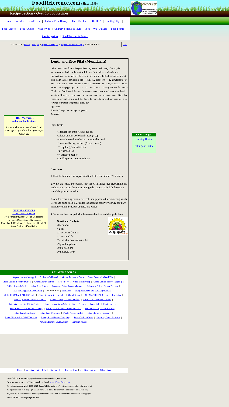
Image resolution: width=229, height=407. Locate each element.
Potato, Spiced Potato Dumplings (55, 317)
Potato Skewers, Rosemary (99, 313)
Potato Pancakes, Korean (25, 313)
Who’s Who (44, 28)
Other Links (105, 370)
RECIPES (96, 21)
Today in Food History (56, 21)
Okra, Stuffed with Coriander (51, 295)
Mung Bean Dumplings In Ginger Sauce (93, 290)
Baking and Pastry (143, 146)
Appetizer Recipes (50, 44)
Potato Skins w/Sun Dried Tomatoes (21, 317)
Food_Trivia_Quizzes (96, 28)
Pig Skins (116, 295)
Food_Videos (9, 28)
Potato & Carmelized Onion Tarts (24, 304)
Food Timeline (79, 21)
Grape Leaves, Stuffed (44, 282)
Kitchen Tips (71, 370)
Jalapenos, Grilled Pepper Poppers (102, 286)
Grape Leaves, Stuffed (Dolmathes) (74, 282)
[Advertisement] (24, 78)
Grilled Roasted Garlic (17, 286)
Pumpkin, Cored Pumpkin (108, 317)
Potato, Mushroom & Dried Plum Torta (63, 308)
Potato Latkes (109, 304)
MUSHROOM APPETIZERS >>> (19, 295)
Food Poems (117, 28)
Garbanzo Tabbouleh (49, 277)
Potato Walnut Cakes (83, 317)
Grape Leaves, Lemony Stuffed (17, 282)
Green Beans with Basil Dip (100, 277)
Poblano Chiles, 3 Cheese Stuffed (65, 299)
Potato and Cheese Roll (89, 304)
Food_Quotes (27, 28)
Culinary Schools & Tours (68, 28)
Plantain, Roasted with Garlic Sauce (30, 299)
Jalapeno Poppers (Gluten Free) (28, 290)
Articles (20, 21)
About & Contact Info (36, 370)
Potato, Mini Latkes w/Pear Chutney (26, 308)
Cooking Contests (88, 370)
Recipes (35, 44)
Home (9, 21)
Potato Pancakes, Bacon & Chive (99, 308)
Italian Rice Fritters (39, 286)
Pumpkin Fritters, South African (54, 322)
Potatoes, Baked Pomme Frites (97, 299)
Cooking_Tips (113, 21)
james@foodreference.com (60, 382)
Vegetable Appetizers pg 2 (72, 44)
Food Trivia (34, 21)
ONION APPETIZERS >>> (95, 295)
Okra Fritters (74, 295)
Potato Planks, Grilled (73, 313)
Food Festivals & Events (75, 36)
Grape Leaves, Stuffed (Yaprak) (108, 282)
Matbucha (66, 290)
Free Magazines (50, 36)
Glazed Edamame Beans (73, 277)
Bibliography (55, 370)
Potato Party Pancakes (49, 313)
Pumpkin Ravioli (79, 322)
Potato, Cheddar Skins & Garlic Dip (59, 304)
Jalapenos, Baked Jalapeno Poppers (67, 286)
